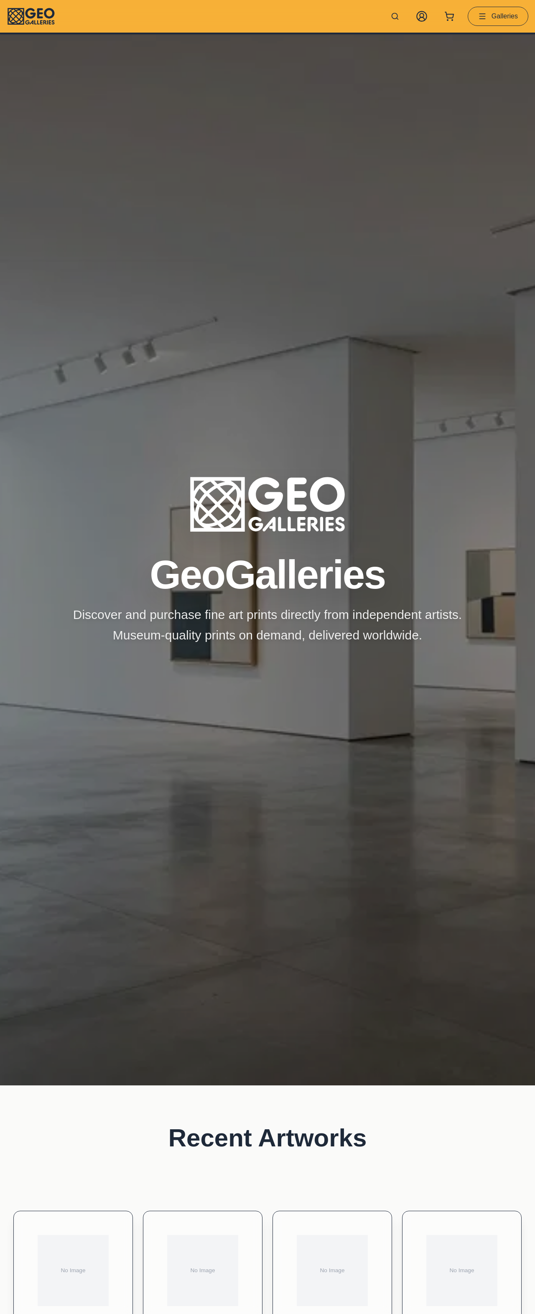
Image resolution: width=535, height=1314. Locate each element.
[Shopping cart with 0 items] (449, 16)
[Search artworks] (395, 16)
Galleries (498, 16)
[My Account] (422, 16)
